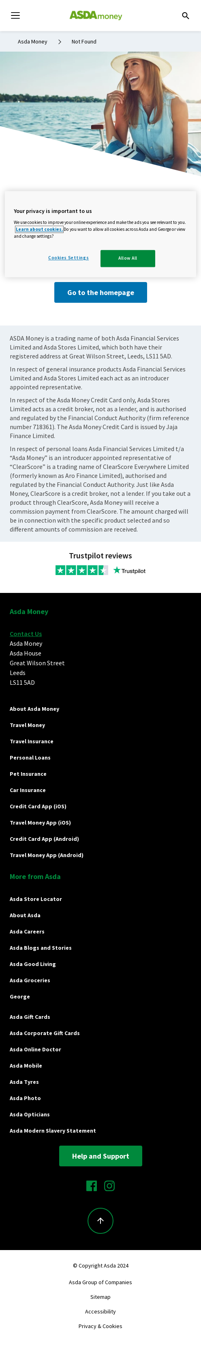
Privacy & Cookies (100, 1326)
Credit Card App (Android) (44, 838)
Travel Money (27, 725)
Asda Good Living (33, 964)
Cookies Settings (68, 258)
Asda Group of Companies (100, 1282)
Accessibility (100, 1311)
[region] (100, 234)
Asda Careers (27, 931)
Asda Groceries (30, 980)
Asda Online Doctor (35, 1049)
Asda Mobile (26, 1065)
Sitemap (100, 1296)
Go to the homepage (100, 292)
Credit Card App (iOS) (38, 806)
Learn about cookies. (39, 229)
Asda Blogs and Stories (41, 947)
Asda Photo (25, 1098)
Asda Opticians (30, 1114)
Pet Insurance (28, 773)
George (20, 996)
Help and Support (100, 1156)
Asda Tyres (24, 1081)
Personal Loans (30, 757)
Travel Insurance (31, 741)
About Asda (25, 915)
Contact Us (26, 634)
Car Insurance (28, 790)
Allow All (127, 258)
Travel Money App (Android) (46, 855)
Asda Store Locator (36, 899)
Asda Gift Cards (30, 1016)
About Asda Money (34, 708)
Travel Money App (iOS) (40, 822)
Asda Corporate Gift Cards (45, 1033)
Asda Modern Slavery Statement (53, 1130)
